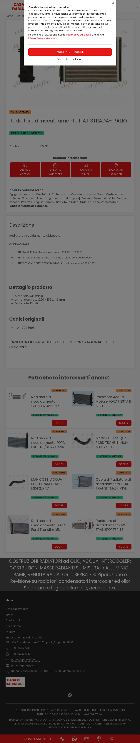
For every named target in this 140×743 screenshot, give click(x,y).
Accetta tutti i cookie (70, 51)
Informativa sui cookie (78, 34)
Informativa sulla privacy (42, 38)
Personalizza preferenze (70, 59)
